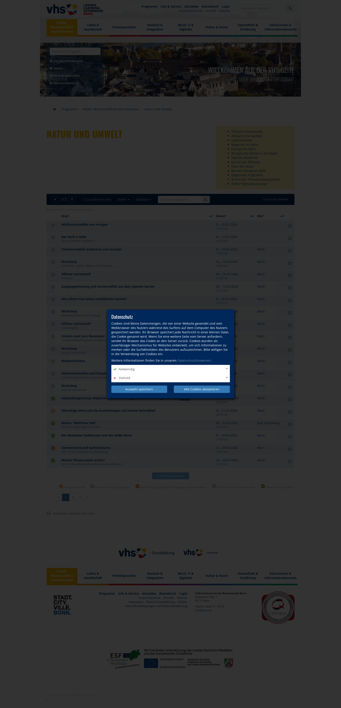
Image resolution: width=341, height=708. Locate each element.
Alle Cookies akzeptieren (201, 389)
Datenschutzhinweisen (194, 360)
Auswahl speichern (139, 389)
